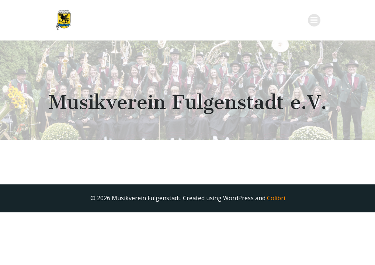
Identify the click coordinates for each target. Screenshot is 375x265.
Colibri (276, 198)
